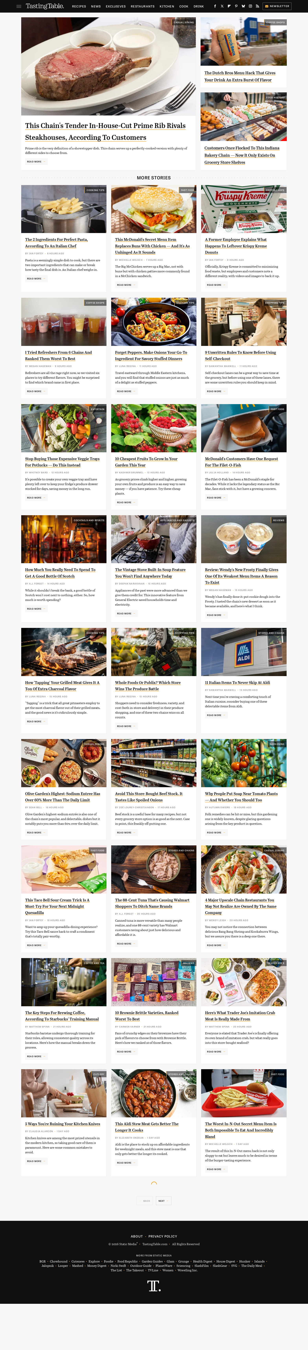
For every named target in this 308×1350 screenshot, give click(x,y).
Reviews (278, 542)
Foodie (108, 1307)
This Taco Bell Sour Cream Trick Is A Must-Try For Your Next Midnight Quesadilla (62, 941)
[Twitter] (222, 7)
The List (116, 1316)
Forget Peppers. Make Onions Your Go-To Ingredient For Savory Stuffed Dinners (151, 373)
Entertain (97, 429)
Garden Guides (152, 1307)
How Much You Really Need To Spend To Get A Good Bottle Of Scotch (57, 598)
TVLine (153, 1316)
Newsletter (277, 6)
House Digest (225, 1307)
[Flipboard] (229, 7)
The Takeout (135, 1316)
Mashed (77, 1312)
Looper (63, 1312)
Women (167, 1316)
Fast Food (188, 204)
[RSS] (257, 7)
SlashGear (220, 1312)
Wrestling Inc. (188, 1316)
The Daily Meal (251, 1312)
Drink (199, 6)
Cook (184, 6)
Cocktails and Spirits (89, 542)
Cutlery (99, 1120)
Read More (34, 173)
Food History (275, 104)
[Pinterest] (236, 7)
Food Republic (127, 1307)
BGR (42, 1307)
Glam (170, 1307)
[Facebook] (215, 7)
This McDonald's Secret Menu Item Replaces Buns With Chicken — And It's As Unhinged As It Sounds (152, 260)
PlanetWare (164, 1312)
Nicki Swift (118, 1312)
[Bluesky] (243, 7)
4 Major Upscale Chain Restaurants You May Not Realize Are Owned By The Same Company (242, 941)
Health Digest (202, 1307)
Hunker (244, 1307)
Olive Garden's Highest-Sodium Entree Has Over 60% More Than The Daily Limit (59, 828)
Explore (94, 1307)
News (96, 6)
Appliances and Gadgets (177, 542)
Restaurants (143, 6)
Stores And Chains (271, 660)
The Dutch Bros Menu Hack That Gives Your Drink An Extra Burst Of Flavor (241, 80)
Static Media (128, 1290)
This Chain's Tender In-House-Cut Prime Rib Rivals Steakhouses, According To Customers (106, 137)
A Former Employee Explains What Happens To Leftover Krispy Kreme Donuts (242, 260)
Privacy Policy (162, 1282)
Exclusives (116, 6)
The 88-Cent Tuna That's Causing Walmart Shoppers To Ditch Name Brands (151, 941)
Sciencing (183, 1312)
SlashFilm (201, 1312)
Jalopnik (48, 1312)
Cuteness (78, 1307)
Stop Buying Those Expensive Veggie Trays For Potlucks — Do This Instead (58, 485)
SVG (234, 1312)
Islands (259, 1307)
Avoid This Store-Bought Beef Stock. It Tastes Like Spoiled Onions (146, 828)
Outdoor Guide (140, 1312)
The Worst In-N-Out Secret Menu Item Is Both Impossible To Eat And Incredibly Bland (241, 1176)
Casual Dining (184, 22)
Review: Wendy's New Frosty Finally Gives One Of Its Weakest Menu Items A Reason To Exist (242, 598)
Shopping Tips (275, 317)
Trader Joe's (275, 1002)
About (137, 1282)
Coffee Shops (275, 22)
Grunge (183, 1307)
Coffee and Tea (94, 1002)
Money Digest (96, 1312)
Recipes (79, 6)
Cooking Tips (95, 204)
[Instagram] (250, 7)
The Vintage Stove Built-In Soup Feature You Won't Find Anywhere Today (151, 598)
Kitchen (167, 6)
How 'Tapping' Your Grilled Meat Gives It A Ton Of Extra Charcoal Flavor (59, 716)
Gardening (187, 429)
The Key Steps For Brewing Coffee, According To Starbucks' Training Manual (61, 1059)
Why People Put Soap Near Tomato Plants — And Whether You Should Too (241, 828)
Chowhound (58, 1307)
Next (162, 1246)
